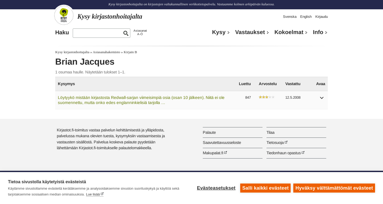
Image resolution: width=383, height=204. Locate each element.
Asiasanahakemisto (106, 52)
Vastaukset (250, 32)
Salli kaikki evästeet (265, 188)
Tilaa (270, 132)
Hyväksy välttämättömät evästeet (334, 188)
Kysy (219, 32)
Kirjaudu (321, 17)
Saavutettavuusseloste (222, 142)
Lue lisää (93, 194)
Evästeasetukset (216, 188)
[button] (322, 100)
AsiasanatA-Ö (140, 32)
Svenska (289, 17)
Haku (62, 32)
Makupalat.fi (213, 153)
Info (318, 32)
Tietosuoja (275, 142)
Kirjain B (130, 52)
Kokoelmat (288, 32)
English (306, 17)
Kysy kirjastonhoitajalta (72, 52)
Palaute (209, 132)
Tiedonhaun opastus (283, 153)
